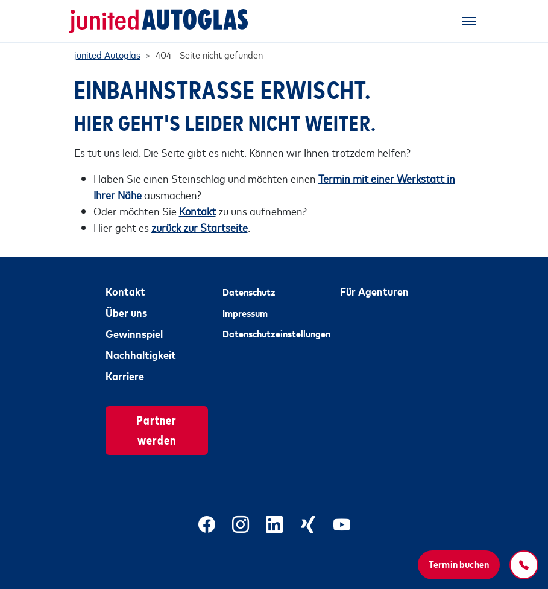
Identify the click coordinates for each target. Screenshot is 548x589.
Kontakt (125, 291)
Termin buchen (459, 563)
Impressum (245, 312)
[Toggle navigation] (469, 21)
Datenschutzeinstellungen (274, 333)
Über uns (126, 312)
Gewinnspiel (134, 333)
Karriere (125, 375)
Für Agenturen (374, 291)
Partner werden (156, 429)
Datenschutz (249, 291)
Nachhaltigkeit (141, 354)
